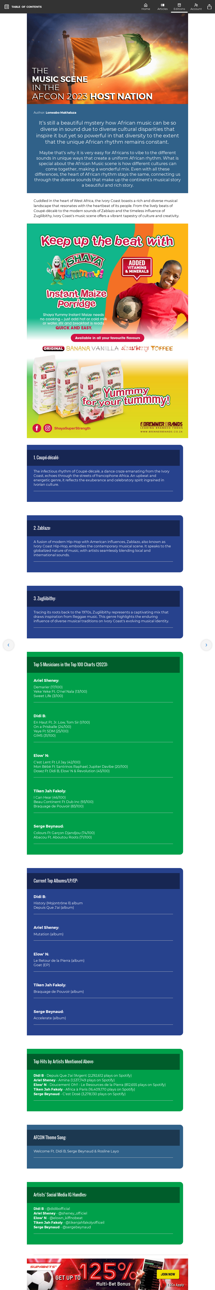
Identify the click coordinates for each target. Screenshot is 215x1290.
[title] (210, 6)
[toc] (23, 6)
